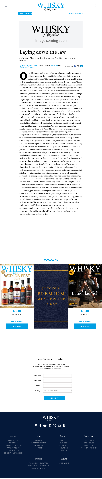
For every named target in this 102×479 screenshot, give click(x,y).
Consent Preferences (13, 453)
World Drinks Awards (38, 463)
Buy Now (17, 327)
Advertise (13, 443)
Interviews (38, 445)
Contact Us (13, 440)
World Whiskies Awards (38, 466)
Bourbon (64, 448)
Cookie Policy (13, 450)
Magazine (51, 259)
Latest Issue (89, 440)
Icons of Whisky (38, 468)
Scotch (63, 450)
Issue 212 (17, 311)
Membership (89, 445)
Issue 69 (54, 65)
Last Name (37, 381)
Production (38, 448)
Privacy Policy (13, 448)
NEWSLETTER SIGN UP (76, 13)
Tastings (63, 440)
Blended (63, 443)
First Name (37, 376)
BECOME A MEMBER (25, 13)
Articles (38, 440)
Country (37, 391)
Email (38, 386)
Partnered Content (38, 443)
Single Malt (64, 445)
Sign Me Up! (54, 398)
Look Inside (17, 321)
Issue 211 (85, 311)
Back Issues (89, 443)
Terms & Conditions (13, 445)
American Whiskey (89, 448)
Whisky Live (64, 463)
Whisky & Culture (28, 65)
